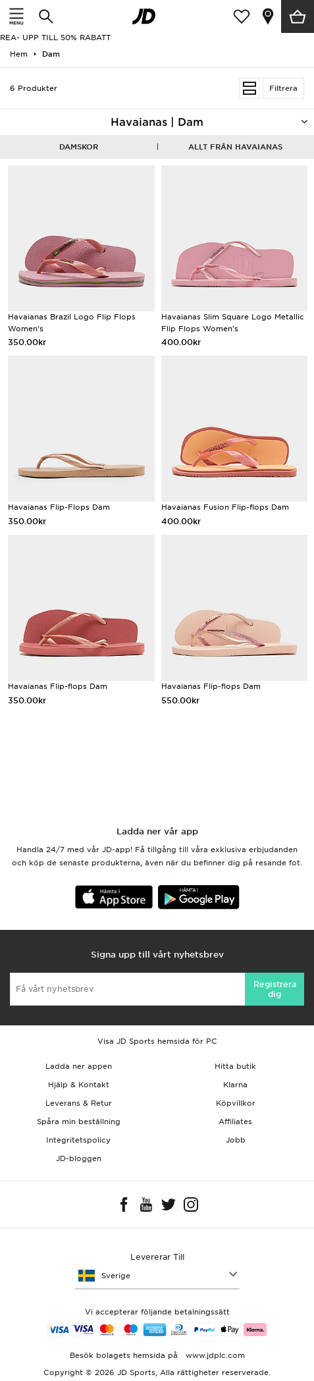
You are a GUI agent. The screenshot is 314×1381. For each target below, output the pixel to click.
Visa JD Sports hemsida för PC (157, 1041)
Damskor (78, 146)
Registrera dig (274, 989)
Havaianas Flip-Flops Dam (59, 507)
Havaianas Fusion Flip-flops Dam (225, 507)
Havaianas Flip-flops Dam (57, 686)
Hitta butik (235, 1066)
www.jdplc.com (214, 1355)
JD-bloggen (78, 1158)
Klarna (235, 1084)
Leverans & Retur (78, 1103)
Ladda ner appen (78, 1066)
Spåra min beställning (78, 1121)
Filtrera (283, 88)
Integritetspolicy (78, 1140)
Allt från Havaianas (235, 146)
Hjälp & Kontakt (78, 1084)
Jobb (236, 1140)
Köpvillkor (235, 1103)
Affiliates (235, 1121)
